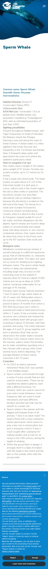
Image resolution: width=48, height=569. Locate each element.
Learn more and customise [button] (24, 564)
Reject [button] (13, 558)
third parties (6, 501)
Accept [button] (35, 558)
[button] (44, 6)
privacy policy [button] (31, 486)
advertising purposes (27, 511)
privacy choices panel (10, 551)
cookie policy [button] (27, 496)
